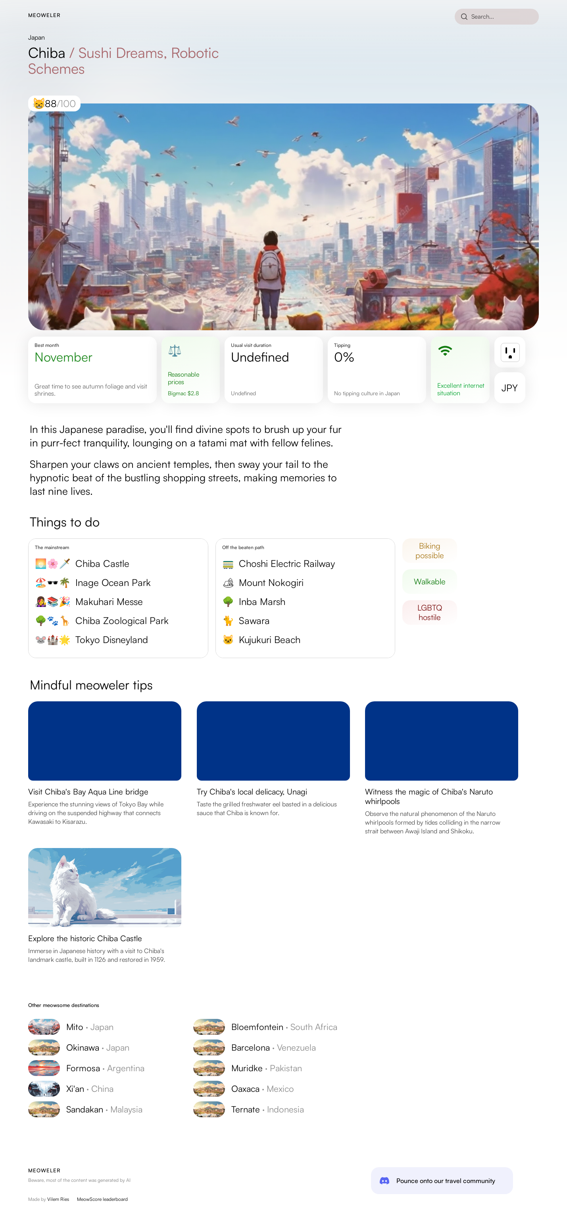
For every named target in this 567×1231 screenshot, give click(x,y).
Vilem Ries (58, 1199)
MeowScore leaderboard (102, 1199)
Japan (36, 37)
